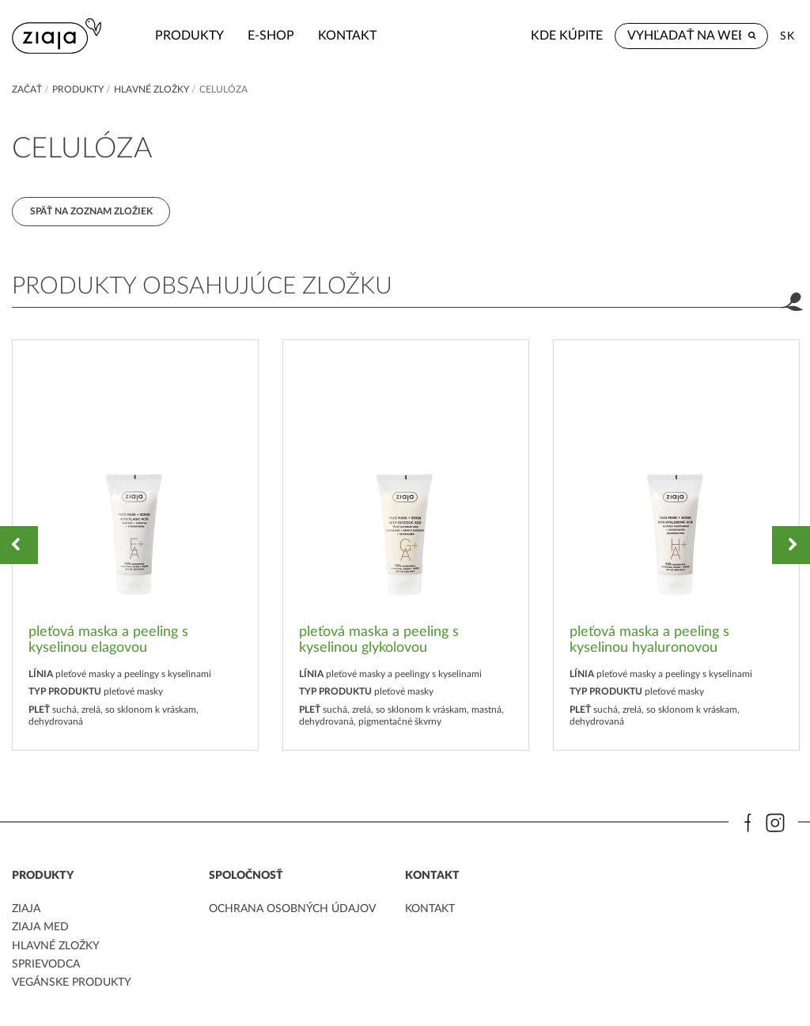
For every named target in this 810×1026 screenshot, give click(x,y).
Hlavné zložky (151, 89)
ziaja (26, 909)
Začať (27, 89)
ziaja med (40, 927)
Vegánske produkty (71, 983)
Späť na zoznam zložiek (91, 211)
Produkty (175, 35)
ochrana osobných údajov (292, 909)
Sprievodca (46, 965)
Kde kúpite (567, 35)
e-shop (256, 35)
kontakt (333, 35)
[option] (135, 546)
